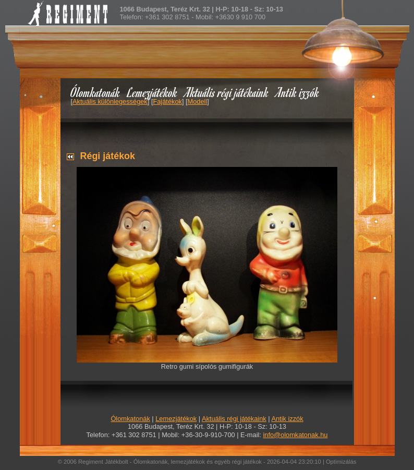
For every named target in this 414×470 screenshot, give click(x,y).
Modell (198, 101)
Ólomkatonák (95, 92)
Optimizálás (341, 462)
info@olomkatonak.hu (295, 435)
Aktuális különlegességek (110, 101)
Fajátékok (167, 101)
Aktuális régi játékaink (227, 92)
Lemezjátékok (152, 92)
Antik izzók (297, 92)
